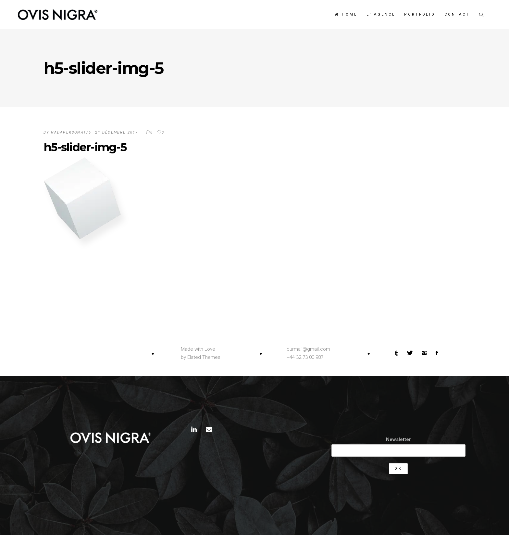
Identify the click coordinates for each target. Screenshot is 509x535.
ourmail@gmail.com (308, 349)
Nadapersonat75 (71, 132)
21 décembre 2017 (116, 132)
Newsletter (398, 439)
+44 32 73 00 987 (305, 357)
